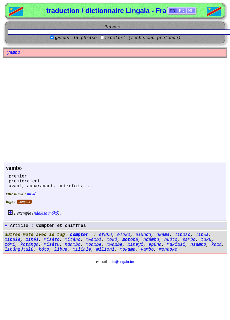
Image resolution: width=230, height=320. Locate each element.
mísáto (52, 239)
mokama (128, 249)
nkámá (163, 234)
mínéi (32, 239)
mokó (32, 193)
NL (190, 10)
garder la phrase (76, 37)
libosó (182, 234)
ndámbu (151, 239)
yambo (14, 168)
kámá (216, 244)
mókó (53, 213)
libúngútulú (19, 249)
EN (181, 10)
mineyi (135, 244)
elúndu (143, 234)
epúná (155, 244)
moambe (94, 244)
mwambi (94, 239)
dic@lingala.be (122, 262)
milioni (105, 249)
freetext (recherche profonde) (142, 37)
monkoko (168, 249)
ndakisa (40, 213)
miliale (82, 249)
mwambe (114, 244)
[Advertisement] (51, 110)
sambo (189, 239)
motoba (130, 239)
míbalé (12, 239)
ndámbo (73, 244)
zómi (10, 244)
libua (60, 249)
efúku (105, 234)
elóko (123, 234)
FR (172, 10)
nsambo (198, 244)
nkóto (170, 239)
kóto (44, 249)
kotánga (29, 244)
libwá (202, 234)
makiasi (176, 244)
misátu (52, 244)
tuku (206, 239)
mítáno (73, 239)
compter (24, 202)
